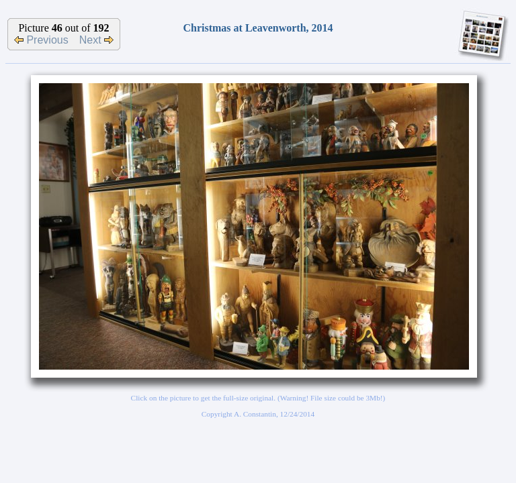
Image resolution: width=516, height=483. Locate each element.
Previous (41, 40)
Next (96, 40)
